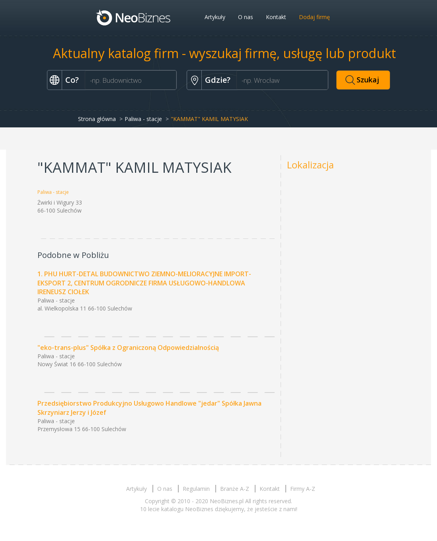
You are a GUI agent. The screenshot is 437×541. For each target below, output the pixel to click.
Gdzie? (217, 79)
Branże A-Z (234, 488)
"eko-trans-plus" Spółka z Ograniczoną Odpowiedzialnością (128, 347)
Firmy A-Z (302, 488)
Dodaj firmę (314, 17)
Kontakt (276, 17)
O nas (245, 17)
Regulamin (196, 488)
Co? (72, 79)
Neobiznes (134, 17)
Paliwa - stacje (143, 119)
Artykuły (215, 17)
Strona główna (97, 119)
